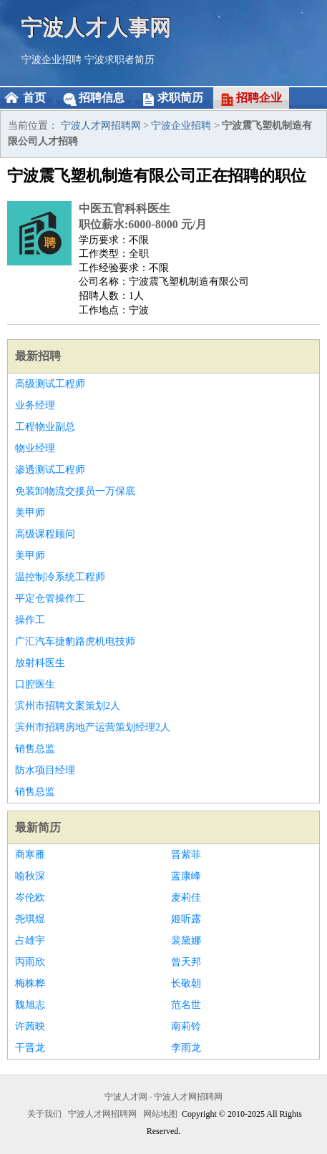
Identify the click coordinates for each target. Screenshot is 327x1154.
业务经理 (35, 405)
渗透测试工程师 (50, 469)
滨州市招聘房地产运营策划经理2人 (92, 727)
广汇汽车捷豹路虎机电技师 (75, 641)
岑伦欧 (30, 897)
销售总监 (35, 748)
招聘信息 (102, 98)
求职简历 (180, 98)
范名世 (186, 1004)
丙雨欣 (30, 962)
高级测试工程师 (50, 383)
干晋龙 (30, 1047)
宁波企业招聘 (51, 59)
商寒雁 (30, 854)
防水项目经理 (45, 770)
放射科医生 (40, 662)
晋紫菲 (186, 854)
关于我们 (44, 1114)
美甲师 (30, 512)
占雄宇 (30, 940)
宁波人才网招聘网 (101, 125)
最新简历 (38, 827)
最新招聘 (38, 356)
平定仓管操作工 (50, 598)
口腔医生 (35, 684)
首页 (34, 98)
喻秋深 (30, 876)
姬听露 (186, 919)
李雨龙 (186, 1047)
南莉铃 (186, 1026)
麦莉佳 (186, 897)
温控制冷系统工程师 (60, 577)
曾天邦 (186, 962)
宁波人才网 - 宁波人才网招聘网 (163, 1097)
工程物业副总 (45, 426)
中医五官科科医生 (124, 208)
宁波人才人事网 (96, 27)
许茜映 (30, 1026)
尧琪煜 (30, 919)
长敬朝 (186, 983)
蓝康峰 (186, 876)
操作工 (30, 620)
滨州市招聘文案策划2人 (67, 705)
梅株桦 (30, 983)
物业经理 (35, 448)
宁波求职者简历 (119, 59)
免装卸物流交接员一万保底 (75, 491)
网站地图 (160, 1114)
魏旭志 (30, 1004)
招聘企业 (259, 98)
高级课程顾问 (45, 534)
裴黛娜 (186, 940)
